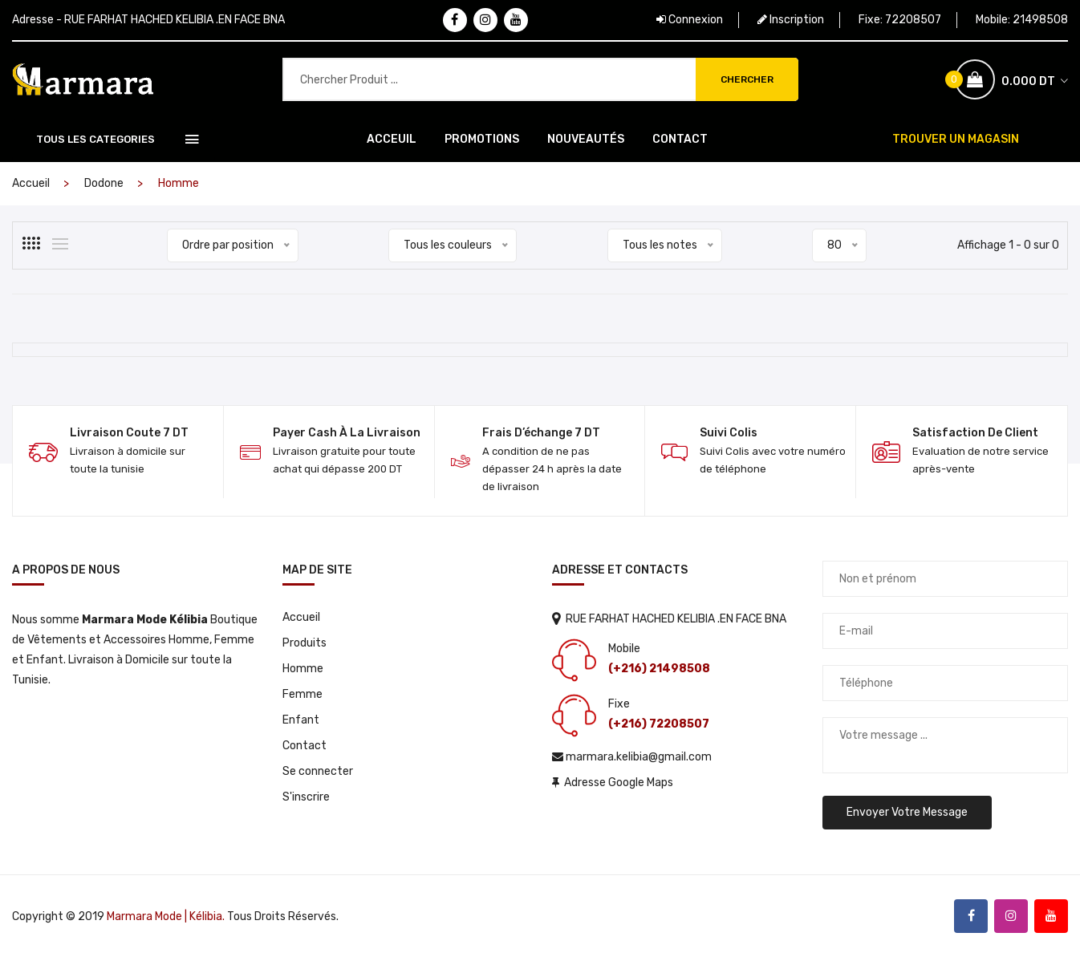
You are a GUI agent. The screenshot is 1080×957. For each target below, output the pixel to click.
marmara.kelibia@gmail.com (632, 757)
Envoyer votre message (907, 812)
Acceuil (391, 139)
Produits (304, 643)
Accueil (31, 183)
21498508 (1040, 19)
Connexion (689, 19)
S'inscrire (306, 797)
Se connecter (317, 771)
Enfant (300, 720)
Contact (680, 139)
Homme (302, 668)
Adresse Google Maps (612, 782)
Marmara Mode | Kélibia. (166, 916)
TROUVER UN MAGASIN (955, 139)
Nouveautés (585, 139)
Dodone (104, 183)
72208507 (913, 19)
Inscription (790, 19)
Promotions (482, 139)
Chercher (747, 79)
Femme (302, 694)
